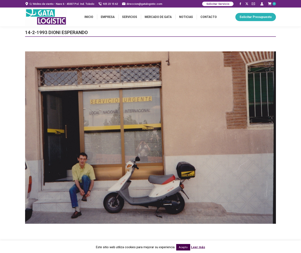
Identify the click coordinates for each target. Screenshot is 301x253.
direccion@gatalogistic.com (142, 4)
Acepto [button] (183, 247)
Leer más (198, 247)
